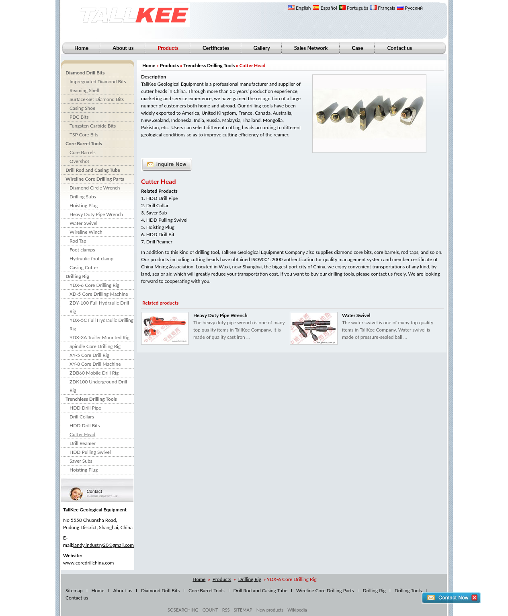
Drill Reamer (83, 443)
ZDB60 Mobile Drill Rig (94, 373)
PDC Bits (79, 117)
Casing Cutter (84, 267)
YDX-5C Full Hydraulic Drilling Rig (101, 324)
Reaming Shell (84, 90)
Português (354, 8)
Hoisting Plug (84, 205)
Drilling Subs (83, 197)
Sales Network (311, 48)
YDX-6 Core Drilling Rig (94, 285)
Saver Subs (81, 461)
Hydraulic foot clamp (91, 258)
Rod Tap (78, 241)
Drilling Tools (408, 590)
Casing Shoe (82, 108)
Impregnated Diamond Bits (98, 81)
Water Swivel (83, 223)
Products (169, 65)
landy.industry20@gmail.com (103, 545)
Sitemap (74, 590)
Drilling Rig (77, 276)
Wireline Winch (86, 232)
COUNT (210, 609)
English (299, 8)
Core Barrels (83, 152)
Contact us (399, 48)
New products (270, 609)
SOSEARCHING (183, 609)
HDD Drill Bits (85, 425)
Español (325, 8)
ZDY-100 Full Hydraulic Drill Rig (99, 307)
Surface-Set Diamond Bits (97, 99)
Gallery (262, 48)
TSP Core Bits (84, 135)
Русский (410, 8)
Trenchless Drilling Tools (91, 399)
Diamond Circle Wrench (95, 188)
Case (357, 48)
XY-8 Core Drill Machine (95, 364)
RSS (226, 609)
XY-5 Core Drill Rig (89, 355)
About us (123, 48)
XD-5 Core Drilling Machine (99, 294)
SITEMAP (243, 609)
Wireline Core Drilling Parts (95, 179)
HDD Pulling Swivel (90, 452)
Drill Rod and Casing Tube (93, 170)
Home (81, 48)
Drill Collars (82, 417)
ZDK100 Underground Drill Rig (98, 386)
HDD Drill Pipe (85, 408)
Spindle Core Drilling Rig (95, 346)
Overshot (79, 161)
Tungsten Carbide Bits (93, 126)
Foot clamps (82, 250)
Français (382, 8)
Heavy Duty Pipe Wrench (96, 214)
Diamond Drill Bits (85, 73)
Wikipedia (297, 609)
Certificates (216, 48)
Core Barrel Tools (84, 143)
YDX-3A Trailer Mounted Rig (99, 337)
